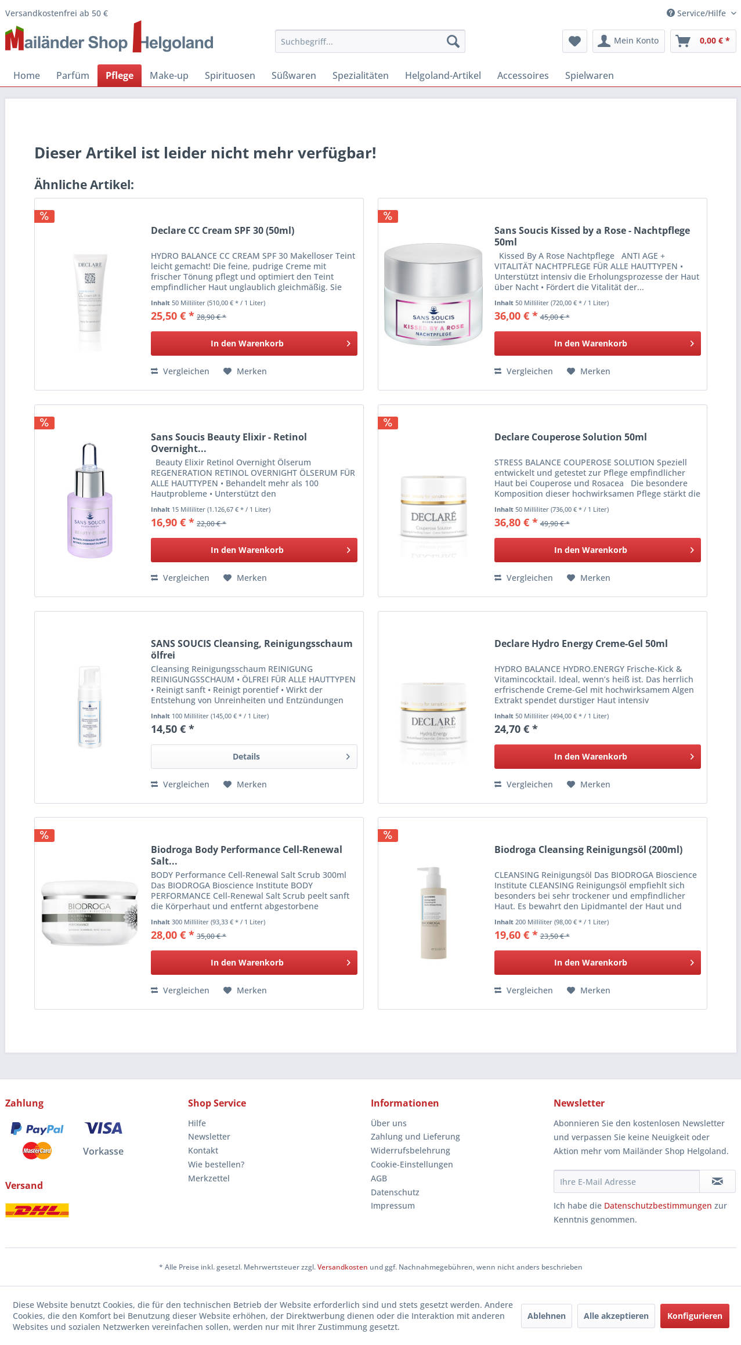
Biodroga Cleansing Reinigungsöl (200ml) (588, 850)
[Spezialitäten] (360, 75)
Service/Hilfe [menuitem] (697, 13)
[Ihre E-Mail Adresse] (627, 1181)
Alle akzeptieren (616, 1315)
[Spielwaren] (589, 75)
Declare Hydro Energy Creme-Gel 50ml (581, 644)
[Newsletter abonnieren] (717, 1181)
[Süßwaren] (293, 75)
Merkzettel (209, 1178)
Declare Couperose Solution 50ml (570, 437)
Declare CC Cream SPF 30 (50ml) (222, 231)
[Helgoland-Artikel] (443, 75)
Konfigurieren (694, 1315)
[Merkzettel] (574, 41)
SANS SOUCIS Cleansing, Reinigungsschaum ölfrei (252, 649)
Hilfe (197, 1123)
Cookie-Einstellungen (412, 1164)
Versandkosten (342, 1267)
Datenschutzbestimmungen (658, 1205)
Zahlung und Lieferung (415, 1136)
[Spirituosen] (230, 75)
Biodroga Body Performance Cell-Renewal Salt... (246, 855)
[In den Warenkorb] (254, 343)
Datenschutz (395, 1192)
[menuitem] (370, 41)
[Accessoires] (523, 75)
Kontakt (203, 1150)
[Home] (26, 75)
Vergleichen (180, 371)
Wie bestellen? (216, 1164)
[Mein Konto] (628, 41)
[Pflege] (119, 75)
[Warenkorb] (703, 41)
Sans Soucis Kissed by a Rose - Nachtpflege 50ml (592, 236)
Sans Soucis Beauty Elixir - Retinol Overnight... (229, 442)
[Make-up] (169, 75)
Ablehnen (546, 1315)
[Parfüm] (72, 75)
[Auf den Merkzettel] (245, 371)
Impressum (393, 1205)
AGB (379, 1178)
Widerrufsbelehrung (410, 1150)
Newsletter (209, 1136)
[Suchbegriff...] (370, 41)
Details (291, 754)
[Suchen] (453, 41)
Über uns (389, 1123)
